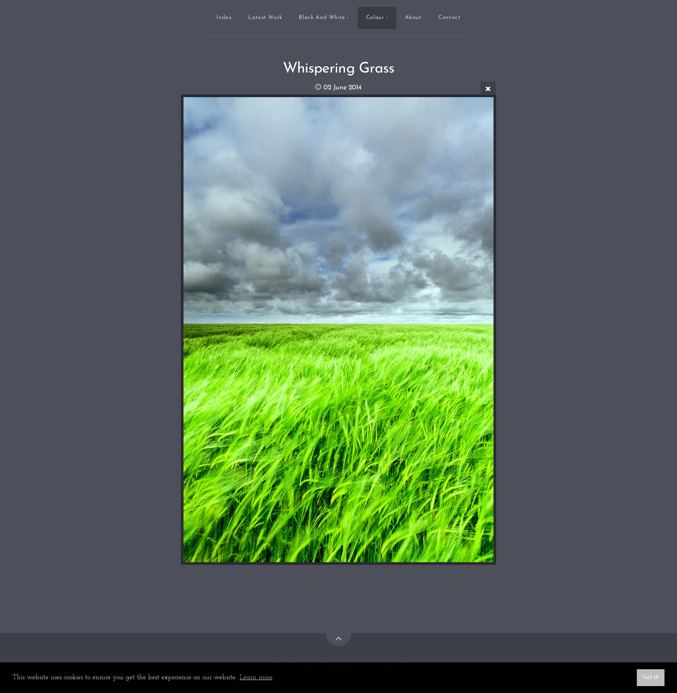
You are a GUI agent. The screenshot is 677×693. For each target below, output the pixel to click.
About (413, 17)
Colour (375, 17)
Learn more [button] (256, 677)
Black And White (322, 17)
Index (223, 17)
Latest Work (265, 17)
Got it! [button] (651, 677)
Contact (449, 17)
